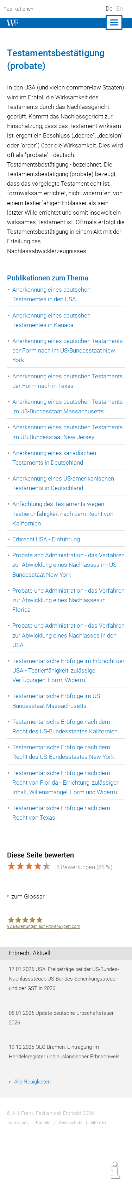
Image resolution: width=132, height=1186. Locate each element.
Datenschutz (70, 1170)
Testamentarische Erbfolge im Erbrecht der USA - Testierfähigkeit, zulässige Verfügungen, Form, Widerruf (64, 699)
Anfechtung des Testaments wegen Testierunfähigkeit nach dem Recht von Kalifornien (63, 542)
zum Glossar (28, 933)
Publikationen (18, 9)
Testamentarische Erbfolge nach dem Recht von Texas (62, 841)
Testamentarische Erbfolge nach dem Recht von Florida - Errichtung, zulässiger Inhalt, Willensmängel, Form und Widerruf (66, 811)
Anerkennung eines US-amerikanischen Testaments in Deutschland (64, 512)
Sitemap (97, 1170)
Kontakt (43, 1170)
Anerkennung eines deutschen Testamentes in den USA (52, 304)
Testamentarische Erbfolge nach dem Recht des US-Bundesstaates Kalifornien (65, 755)
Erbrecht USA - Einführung (46, 568)
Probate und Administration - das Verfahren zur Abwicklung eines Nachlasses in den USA (56, 664)
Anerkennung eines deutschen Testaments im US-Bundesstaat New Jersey (60, 456)
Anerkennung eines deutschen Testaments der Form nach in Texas (59, 390)
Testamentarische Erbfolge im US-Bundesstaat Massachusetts (57, 729)
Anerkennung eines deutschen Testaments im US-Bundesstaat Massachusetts (54, 421)
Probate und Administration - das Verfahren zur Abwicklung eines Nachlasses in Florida (56, 629)
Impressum (16, 1170)
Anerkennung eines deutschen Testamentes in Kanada (52, 329)
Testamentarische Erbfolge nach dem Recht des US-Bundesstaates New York (64, 781)
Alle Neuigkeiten (33, 1129)
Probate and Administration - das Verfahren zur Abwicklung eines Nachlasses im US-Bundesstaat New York (67, 594)
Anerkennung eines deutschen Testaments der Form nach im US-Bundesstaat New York (57, 360)
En (119, 8)
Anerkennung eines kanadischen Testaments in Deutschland (55, 486)
